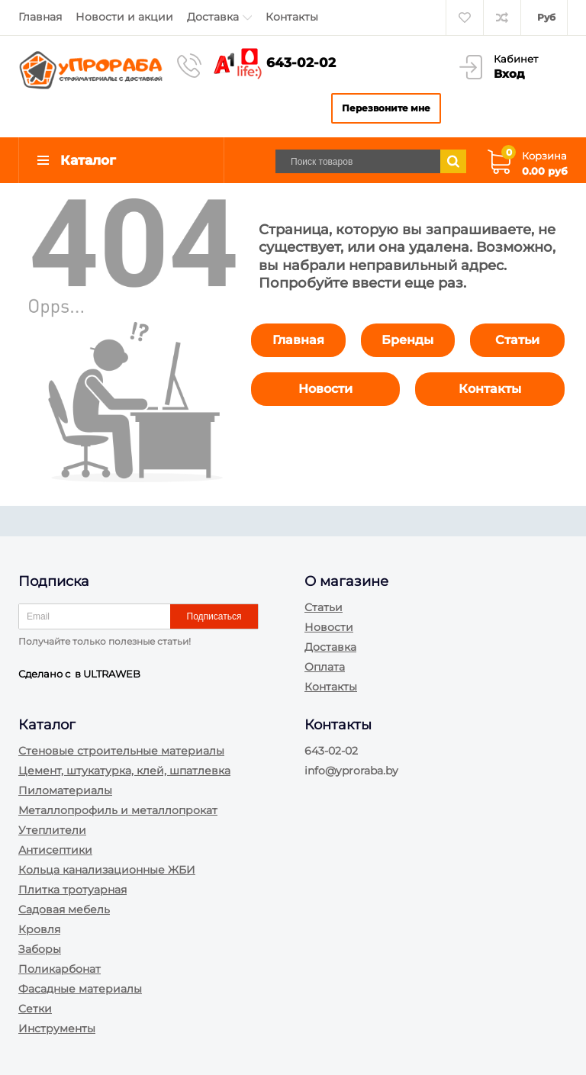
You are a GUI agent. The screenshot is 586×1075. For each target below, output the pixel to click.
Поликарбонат (59, 969)
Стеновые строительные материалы (121, 751)
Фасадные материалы (80, 989)
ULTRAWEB (111, 674)
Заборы (39, 949)
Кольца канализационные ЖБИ (106, 870)
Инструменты (56, 1028)
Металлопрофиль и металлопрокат (117, 810)
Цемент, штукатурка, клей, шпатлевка (124, 770)
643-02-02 (301, 62)
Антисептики (55, 850)
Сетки (35, 1008)
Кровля (39, 929)
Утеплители (52, 830)
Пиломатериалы (65, 790)
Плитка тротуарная (72, 889)
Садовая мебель (64, 909)
